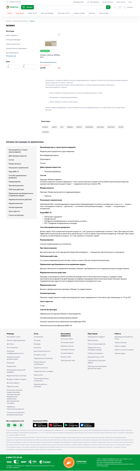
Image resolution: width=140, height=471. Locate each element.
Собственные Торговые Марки (97, 362)
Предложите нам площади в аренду (95, 349)
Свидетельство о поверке (43, 372)
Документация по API (96, 357)
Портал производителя (96, 344)
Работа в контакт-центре (124, 350)
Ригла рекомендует (47, 13)
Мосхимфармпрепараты (48, 62)
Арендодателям (78, 2)
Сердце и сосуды (79, 13)
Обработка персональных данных (15, 408)
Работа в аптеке (121, 343)
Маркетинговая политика (16, 376)
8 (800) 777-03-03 (19, 435)
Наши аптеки (120, 2)
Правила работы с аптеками (40, 386)
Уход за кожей (103, 13)
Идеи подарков (12, 35)
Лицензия (10, 363)
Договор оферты (13, 383)
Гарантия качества (41, 368)
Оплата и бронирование (16, 341)
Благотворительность (42, 351)
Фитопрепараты (12, 53)
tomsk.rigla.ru (74, 430)
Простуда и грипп (64, 13)
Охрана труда (120, 354)
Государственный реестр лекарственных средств (58, 318)
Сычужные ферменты (52, 172)
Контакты (37, 348)
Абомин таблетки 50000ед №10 (50, 56)
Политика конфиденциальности (15, 353)
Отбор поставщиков (95, 354)
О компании (38, 337)
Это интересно (12, 348)
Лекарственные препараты (16, 48)
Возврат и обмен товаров (16, 380)
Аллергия (92, 13)
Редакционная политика (43, 359)
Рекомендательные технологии (41, 380)
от (8, 64)
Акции (10, 13)
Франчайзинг (93, 341)
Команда (37, 344)
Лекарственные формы (20, 21)
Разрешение (11, 367)
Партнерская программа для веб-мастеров (97, 368)
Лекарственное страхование (40, 363)
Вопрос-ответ (66, 357)
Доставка (10, 344)
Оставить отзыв (40, 355)
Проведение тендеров (96, 337)
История (37, 341)
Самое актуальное (13, 44)
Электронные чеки (68, 361)
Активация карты (67, 343)
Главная (8, 21)
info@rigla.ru (104, 466)
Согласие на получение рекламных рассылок (16, 414)
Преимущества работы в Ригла (124, 338)
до (24, 64)
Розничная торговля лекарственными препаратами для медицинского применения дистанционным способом (14, 397)
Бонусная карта (108, 2)
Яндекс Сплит (32, 13)
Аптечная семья (67, 339)
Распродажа (20, 13)
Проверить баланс (68, 350)
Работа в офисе (120, 346)
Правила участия (67, 346)
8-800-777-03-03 (14, 458)
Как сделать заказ (13, 337)
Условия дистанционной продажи (16, 371)
